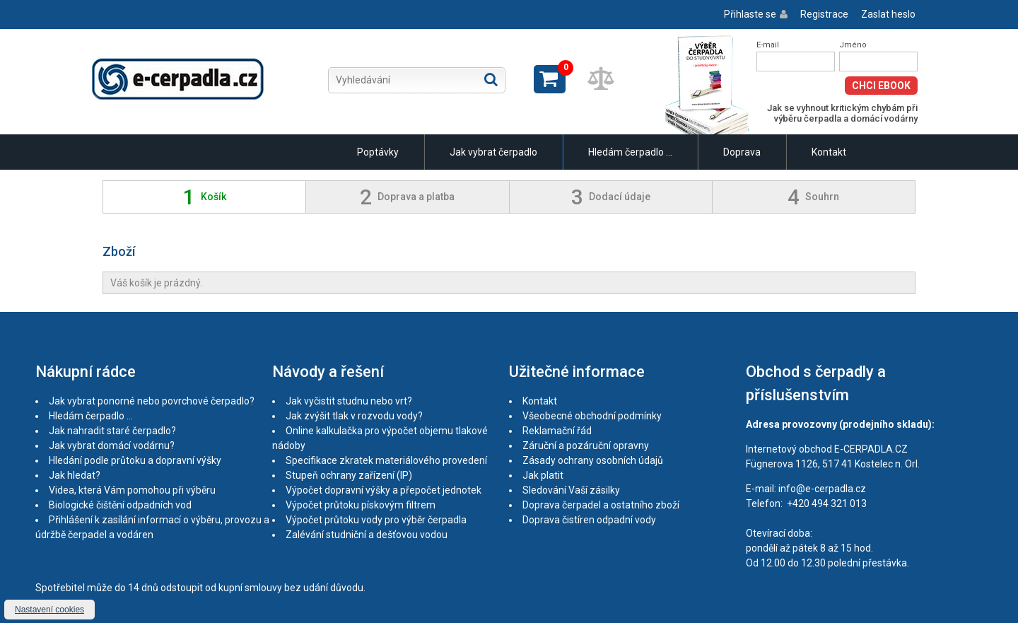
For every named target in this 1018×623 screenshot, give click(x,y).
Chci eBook (881, 85)
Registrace (824, 14)
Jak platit (542, 475)
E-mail (767, 45)
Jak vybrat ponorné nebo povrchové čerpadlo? (152, 401)
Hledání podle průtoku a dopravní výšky (135, 460)
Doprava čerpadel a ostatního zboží (600, 505)
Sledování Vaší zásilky (571, 490)
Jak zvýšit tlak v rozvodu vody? (354, 415)
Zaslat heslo (888, 14)
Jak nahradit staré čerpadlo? (112, 430)
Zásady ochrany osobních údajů (592, 460)
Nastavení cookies (49, 610)
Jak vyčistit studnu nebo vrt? (349, 401)
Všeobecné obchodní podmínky (592, 415)
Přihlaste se (750, 14)
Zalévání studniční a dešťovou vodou (366, 534)
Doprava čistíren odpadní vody (589, 519)
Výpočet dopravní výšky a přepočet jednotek (383, 490)
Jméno (853, 45)
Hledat (491, 79)
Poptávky (378, 152)
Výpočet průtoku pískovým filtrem (360, 505)
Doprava (742, 152)
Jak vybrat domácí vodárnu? (112, 445)
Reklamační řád (557, 430)
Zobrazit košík (550, 79)
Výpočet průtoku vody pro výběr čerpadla (376, 519)
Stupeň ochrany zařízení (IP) (349, 475)
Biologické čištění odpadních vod (120, 505)
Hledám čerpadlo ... (630, 152)
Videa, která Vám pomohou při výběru (132, 490)
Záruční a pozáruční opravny (585, 445)
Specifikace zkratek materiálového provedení (386, 460)
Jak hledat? (74, 475)
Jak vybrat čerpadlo (493, 152)
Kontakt (829, 152)
